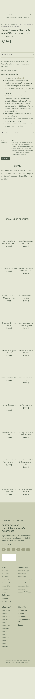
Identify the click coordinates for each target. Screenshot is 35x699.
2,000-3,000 (12, 57)
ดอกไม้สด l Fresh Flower (17, 180)
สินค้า (10, 15)
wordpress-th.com (25, 694)
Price (6, 57)
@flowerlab (21, 110)
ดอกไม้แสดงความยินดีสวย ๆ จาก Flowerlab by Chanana (22, 184)
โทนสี (7, 18)
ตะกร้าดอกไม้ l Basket (21, 186)
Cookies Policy (26, 692)
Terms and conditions (10, 692)
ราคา (15, 15)
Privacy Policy (19, 692)
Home (2, 57)
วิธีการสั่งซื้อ (13, 18)
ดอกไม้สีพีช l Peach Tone (24, 182)
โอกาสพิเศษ (21, 15)
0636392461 (8, 563)
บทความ (20, 18)
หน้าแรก (5, 15)
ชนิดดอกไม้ (29, 15)
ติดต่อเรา (26, 18)
